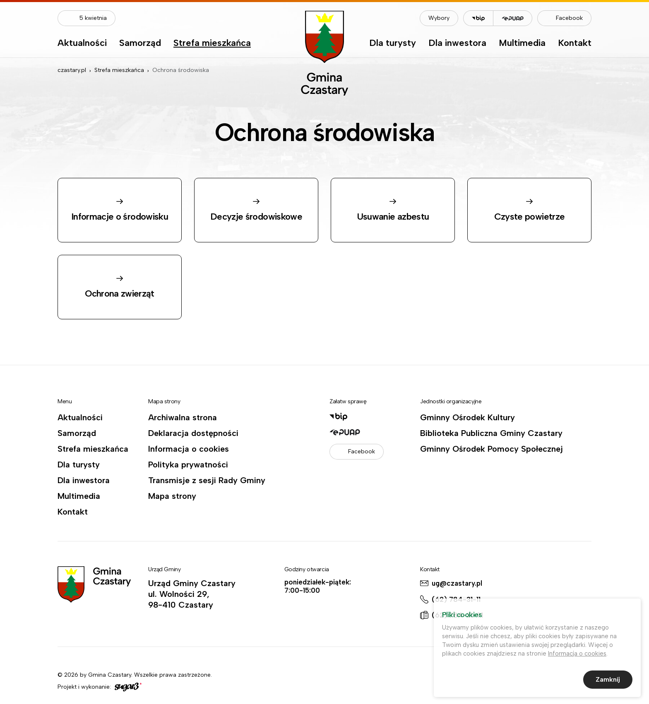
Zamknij (608, 681)
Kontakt (574, 43)
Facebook (569, 18)
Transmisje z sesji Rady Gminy (206, 480)
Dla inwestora (457, 43)
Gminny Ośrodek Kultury (467, 417)
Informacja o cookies (188, 448)
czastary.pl (72, 70)
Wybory (438, 18)
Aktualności (82, 43)
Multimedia (522, 43)
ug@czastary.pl (457, 583)
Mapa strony (172, 495)
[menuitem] (82, 45)
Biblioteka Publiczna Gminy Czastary (491, 433)
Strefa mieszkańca (212, 43)
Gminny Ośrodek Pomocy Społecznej (491, 448)
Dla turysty (392, 43)
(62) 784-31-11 (456, 599)
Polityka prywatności (188, 464)
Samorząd (140, 43)
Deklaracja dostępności (193, 433)
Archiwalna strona (182, 417)
